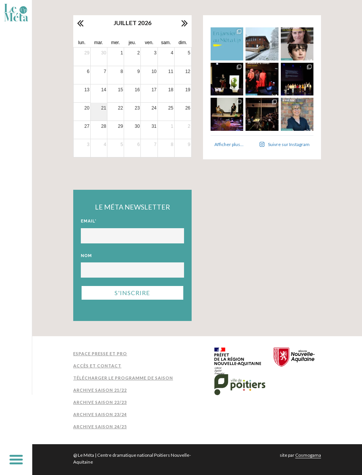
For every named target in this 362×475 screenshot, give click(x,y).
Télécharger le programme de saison (123, 377)
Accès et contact (97, 365)
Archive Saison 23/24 (100, 414)
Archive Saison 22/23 (100, 402)
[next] (184, 22)
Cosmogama (308, 455)
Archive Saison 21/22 (100, 390)
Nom (86, 255)
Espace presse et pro (100, 353)
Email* (89, 221)
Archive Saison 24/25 (100, 426)
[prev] (80, 22)
